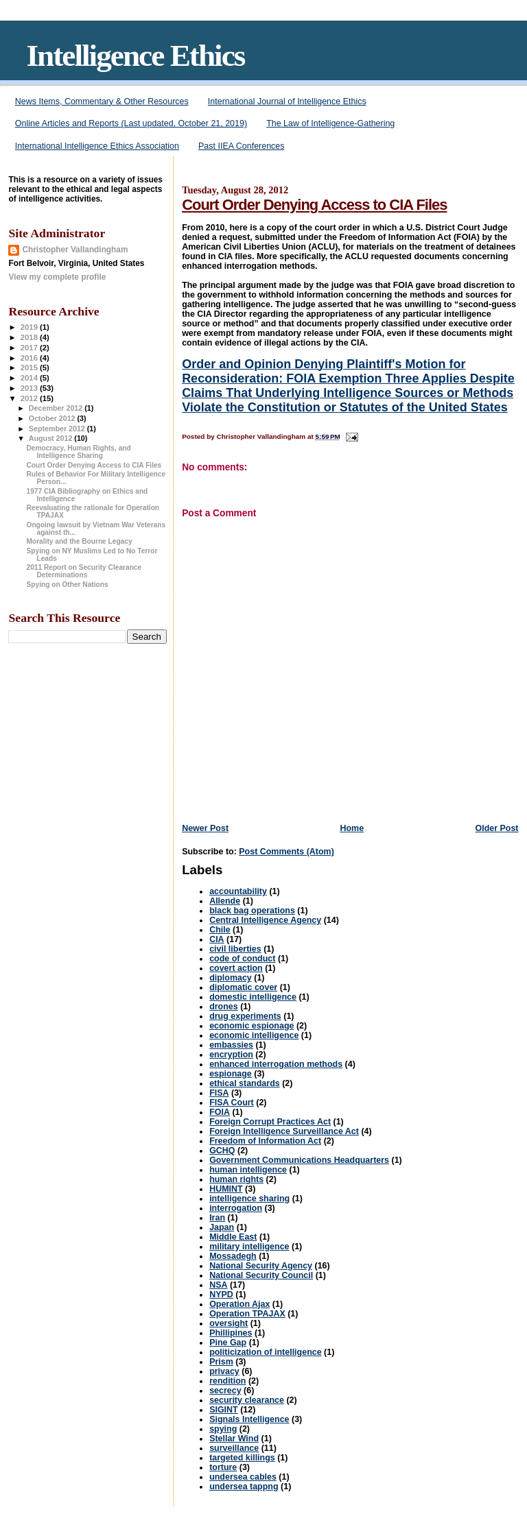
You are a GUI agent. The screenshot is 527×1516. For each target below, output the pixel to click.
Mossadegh (233, 1256)
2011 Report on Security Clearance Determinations (84, 571)
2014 (30, 378)
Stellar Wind (234, 1438)
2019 (30, 327)
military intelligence (249, 1246)
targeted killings (242, 1458)
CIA (216, 939)
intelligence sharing (249, 1198)
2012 (30, 398)
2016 (30, 358)
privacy (224, 1371)
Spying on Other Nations (67, 584)
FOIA (219, 1112)
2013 (30, 388)
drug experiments (245, 1016)
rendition (227, 1381)
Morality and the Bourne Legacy (79, 541)
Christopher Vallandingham (75, 249)
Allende (224, 901)
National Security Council (261, 1275)
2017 (30, 348)
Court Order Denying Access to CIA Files (314, 204)
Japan (221, 1227)
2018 (30, 337)
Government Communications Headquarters (299, 1160)
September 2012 (58, 428)
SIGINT (223, 1410)
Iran (217, 1218)
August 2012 (52, 438)
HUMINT (225, 1189)
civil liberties (235, 949)
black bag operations (252, 910)
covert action (236, 968)
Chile (219, 930)
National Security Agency (260, 1266)
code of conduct (242, 958)
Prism (221, 1362)
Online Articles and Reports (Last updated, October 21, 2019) (131, 123)
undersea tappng (243, 1486)
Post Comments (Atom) (286, 851)
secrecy (225, 1390)
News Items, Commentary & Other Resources (102, 101)
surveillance (234, 1448)
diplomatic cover (243, 987)
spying (223, 1429)
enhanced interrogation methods (275, 1064)
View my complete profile (57, 277)
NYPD (221, 1294)
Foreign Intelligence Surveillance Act (284, 1131)
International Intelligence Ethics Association (97, 146)
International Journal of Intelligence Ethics (287, 101)
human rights (236, 1179)
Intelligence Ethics (135, 55)
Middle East (233, 1237)
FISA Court (231, 1102)
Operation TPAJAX (247, 1314)
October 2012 (53, 418)
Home (352, 828)
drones (223, 1006)
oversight (228, 1323)
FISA (219, 1093)
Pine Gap (227, 1342)
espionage (230, 1074)
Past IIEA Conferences (241, 146)
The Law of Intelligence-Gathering (330, 123)
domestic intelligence (252, 997)
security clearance (246, 1400)
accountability (238, 891)
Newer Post (205, 828)
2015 (30, 367)
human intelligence (248, 1170)
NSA (218, 1285)
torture (223, 1467)
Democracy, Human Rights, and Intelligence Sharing (79, 451)
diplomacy (230, 978)
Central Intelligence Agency (265, 920)
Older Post (496, 828)
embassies (231, 1045)
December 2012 (56, 408)
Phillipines (230, 1333)
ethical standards (244, 1083)
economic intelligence (253, 1035)
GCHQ (222, 1150)
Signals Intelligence (249, 1419)
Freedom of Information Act (265, 1141)
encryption (231, 1054)
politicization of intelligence (265, 1352)
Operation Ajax (239, 1304)
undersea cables (243, 1477)
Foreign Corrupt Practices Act (270, 1122)
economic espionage (251, 1026)
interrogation (235, 1208)
